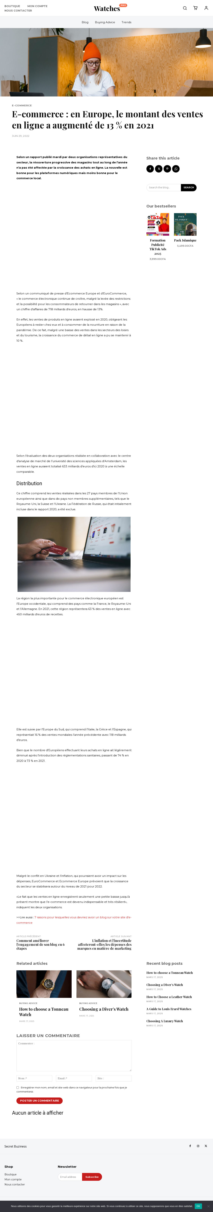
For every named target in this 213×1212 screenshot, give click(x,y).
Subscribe (92, 1177)
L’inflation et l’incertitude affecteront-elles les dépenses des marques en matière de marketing (104, 944)
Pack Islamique (185, 240)
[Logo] (110, 8)
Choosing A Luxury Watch (164, 1021)
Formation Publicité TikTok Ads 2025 (157, 247)
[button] (185, 8)
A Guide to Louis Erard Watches (168, 1009)
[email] (70, 1178)
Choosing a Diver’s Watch (104, 1009)
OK (198, 1206)
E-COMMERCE (22, 105)
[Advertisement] (73, 236)
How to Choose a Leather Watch (169, 997)
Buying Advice (28, 1003)
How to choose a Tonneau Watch (43, 1012)
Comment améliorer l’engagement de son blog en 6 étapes (40, 944)
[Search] (188, 188)
